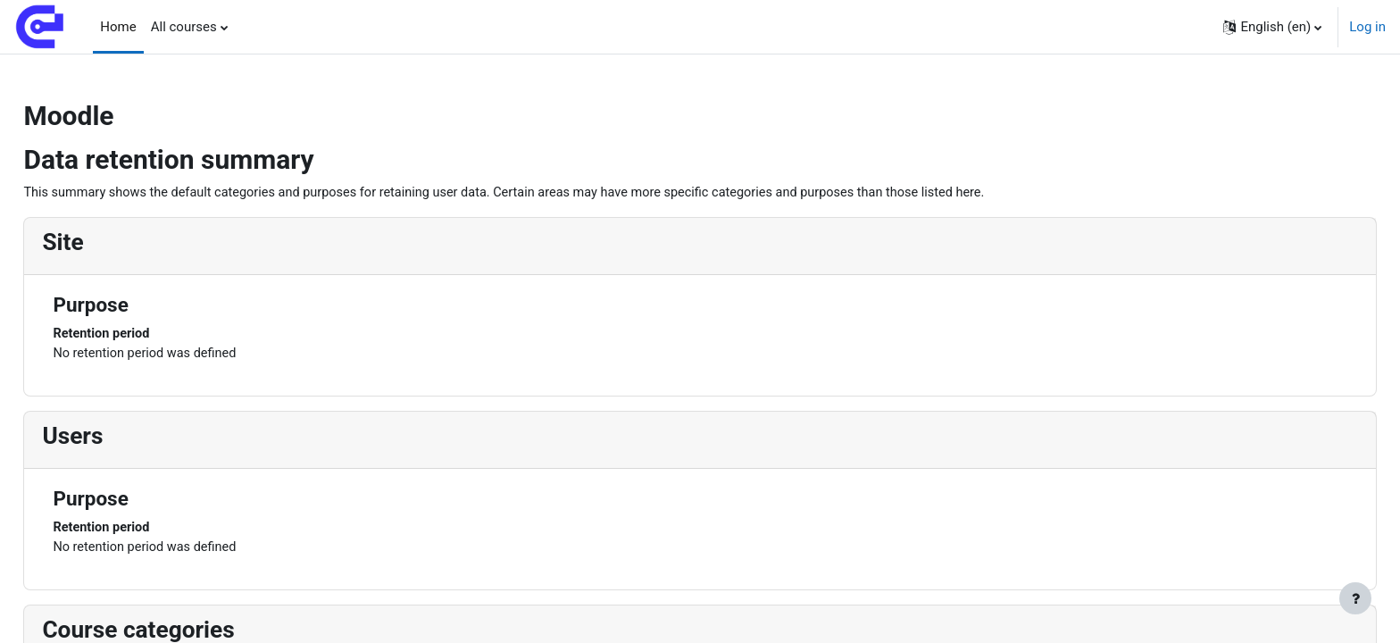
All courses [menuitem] (184, 27)
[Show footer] (1355, 598)
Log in (1367, 27)
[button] (1272, 27)
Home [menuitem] (118, 27)
